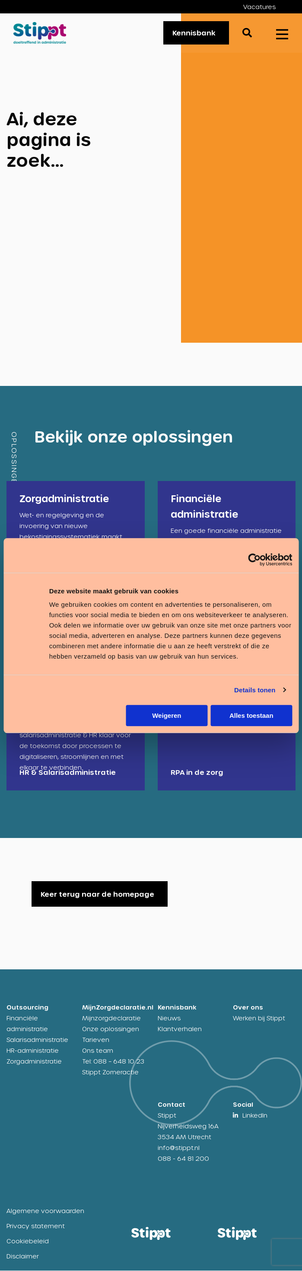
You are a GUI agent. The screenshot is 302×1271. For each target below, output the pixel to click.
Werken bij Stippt (259, 1018)
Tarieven (95, 1040)
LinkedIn (254, 1115)
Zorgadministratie (34, 1061)
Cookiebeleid (27, 1241)
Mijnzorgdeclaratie (111, 1018)
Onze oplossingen (110, 1029)
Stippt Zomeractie (110, 1072)
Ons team (97, 1050)
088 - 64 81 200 (183, 1159)
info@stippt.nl (179, 1148)
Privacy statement (35, 1226)
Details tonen (254, 690)
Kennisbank (194, 33)
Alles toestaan (251, 715)
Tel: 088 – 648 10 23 (113, 1061)
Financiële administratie (27, 1024)
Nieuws (169, 1018)
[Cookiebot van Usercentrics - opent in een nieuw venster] (254, 559)
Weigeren (166, 715)
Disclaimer (22, 1256)
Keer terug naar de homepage (97, 894)
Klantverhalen (180, 1029)
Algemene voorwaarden (45, 1211)
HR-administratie (32, 1050)
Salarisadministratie (37, 1040)
